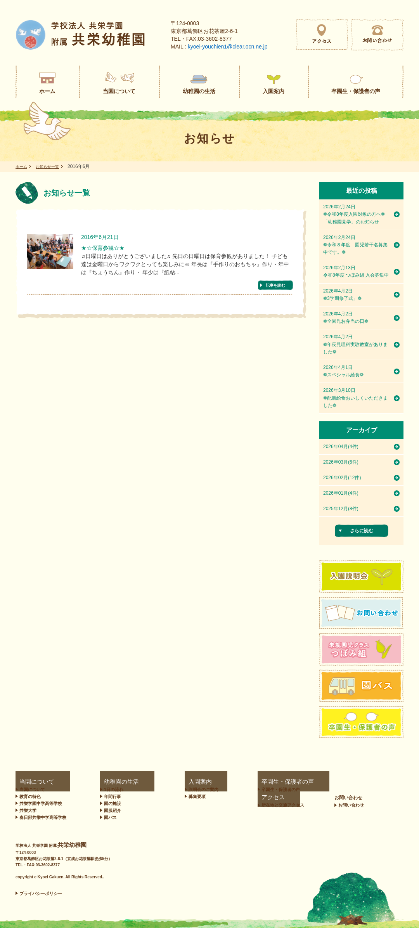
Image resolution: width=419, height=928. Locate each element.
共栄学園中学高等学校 (40, 803)
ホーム (22, 166)
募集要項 (167, 796)
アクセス (300, 781)
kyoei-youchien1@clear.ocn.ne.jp (228, 46)
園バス (106, 817)
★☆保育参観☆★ (109, 249)
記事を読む (275, 287)
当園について (29, 781)
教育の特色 (30, 796)
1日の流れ (110, 789)
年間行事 (109, 796)
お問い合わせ (382, 781)
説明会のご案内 (174, 789)
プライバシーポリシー (40, 893)
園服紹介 (109, 810)
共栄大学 (27, 810)
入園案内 (164, 781)
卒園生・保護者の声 (240, 781)
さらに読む (361, 530)
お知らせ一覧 (52, 166)
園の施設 (109, 803)
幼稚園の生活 (111, 781)
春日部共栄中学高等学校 (42, 817)
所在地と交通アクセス (316, 789)
